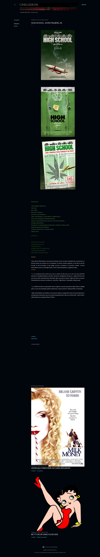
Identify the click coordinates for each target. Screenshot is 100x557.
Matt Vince (54, 550)
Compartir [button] (16, 20)
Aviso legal (33, 12)
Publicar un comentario (42, 537)
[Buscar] (84, 5)
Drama (16, 26)
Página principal (25, 12)
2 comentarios (40, 470)
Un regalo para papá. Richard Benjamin (50, 468)
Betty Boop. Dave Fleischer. (44, 534)
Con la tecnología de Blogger (50, 547)
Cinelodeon (29, 4)
